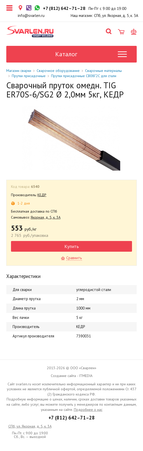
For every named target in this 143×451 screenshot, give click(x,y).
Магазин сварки (18, 70)
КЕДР (41, 195)
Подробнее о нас (88, 409)
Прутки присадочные (29, 75)
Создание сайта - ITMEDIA (71, 375)
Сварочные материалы (103, 70)
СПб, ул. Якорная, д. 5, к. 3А (30, 426)
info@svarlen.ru (31, 15)
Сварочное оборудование (58, 70)
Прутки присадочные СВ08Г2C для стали (83, 75)
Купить (71, 246)
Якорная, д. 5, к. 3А (45, 217)
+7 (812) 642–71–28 (71, 418)
